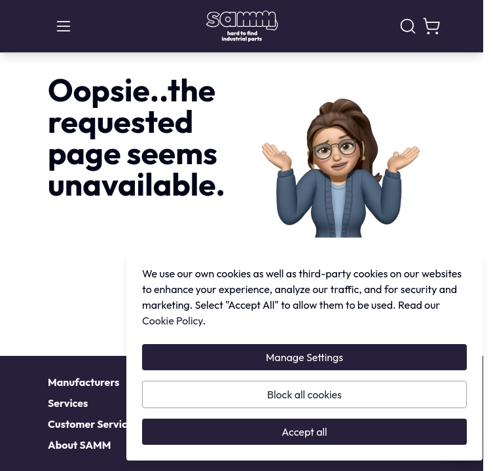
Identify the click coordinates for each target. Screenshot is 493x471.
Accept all (304, 431)
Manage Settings (304, 357)
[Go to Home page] (242, 26)
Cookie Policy (172, 320)
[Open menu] (63, 26)
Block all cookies (304, 394)
